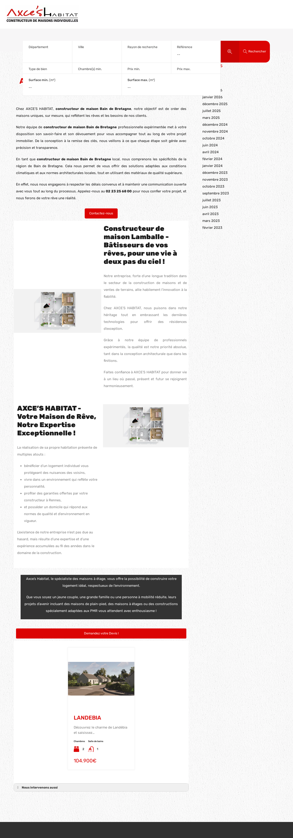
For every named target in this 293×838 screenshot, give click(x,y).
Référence (184, 47)
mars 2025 (211, 118)
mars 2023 (211, 221)
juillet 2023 (211, 200)
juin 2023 (210, 207)
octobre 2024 (213, 138)
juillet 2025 (211, 111)
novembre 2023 (215, 179)
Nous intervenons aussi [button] (37, 787)
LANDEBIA (87, 718)
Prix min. (134, 69)
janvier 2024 (212, 166)
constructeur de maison (64, 127)
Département (38, 47)
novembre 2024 (215, 131)
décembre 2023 (215, 173)
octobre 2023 (213, 186)
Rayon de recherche (142, 47)
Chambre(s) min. (90, 69)
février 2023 (212, 228)
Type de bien (38, 69)
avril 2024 (210, 152)
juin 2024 (210, 145)
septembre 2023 (215, 193)
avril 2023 (210, 214)
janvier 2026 (212, 97)
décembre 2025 (215, 104)
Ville (81, 47)
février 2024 (212, 159)
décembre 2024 (215, 125)
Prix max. (184, 69)
